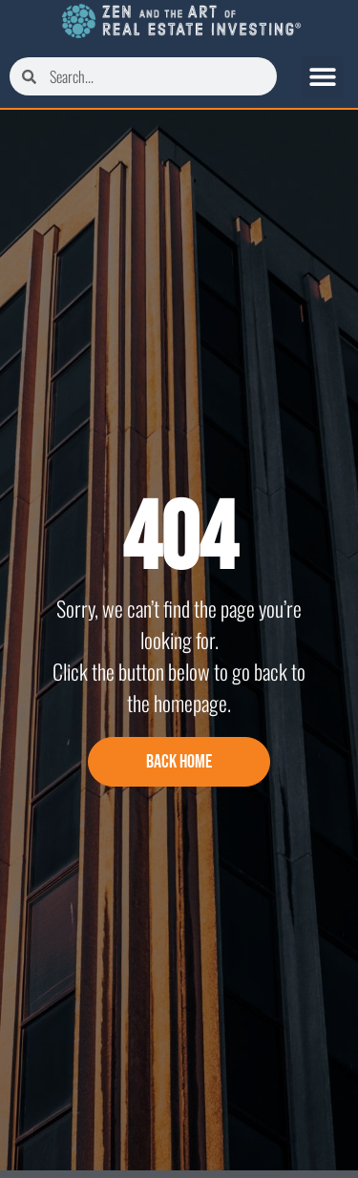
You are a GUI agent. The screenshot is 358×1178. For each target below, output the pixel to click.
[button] (322, 76)
